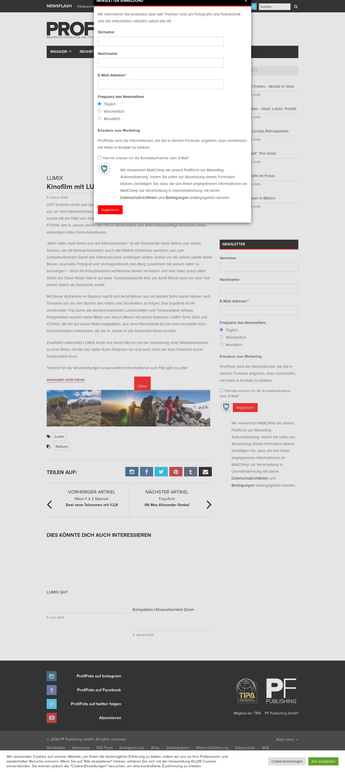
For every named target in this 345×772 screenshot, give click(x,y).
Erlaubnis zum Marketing (241, 356)
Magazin (58, 51)
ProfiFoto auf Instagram (99, 676)
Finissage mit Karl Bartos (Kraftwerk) (103, 6)
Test (116, 51)
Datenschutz (245, 747)
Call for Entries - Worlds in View (267, 86)
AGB (265, 747)
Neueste (250, 70)
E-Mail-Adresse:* (234, 301)
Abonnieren (110, 718)
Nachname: (230, 279)
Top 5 (229, 70)
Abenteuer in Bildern (258, 198)
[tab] (229, 70)
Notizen (62, 446)
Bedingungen (242, 485)
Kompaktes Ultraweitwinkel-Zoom (163, 609)
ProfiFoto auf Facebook (99, 690)
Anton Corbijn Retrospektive (265, 131)
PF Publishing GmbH (281, 695)
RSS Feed (104, 747)
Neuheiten (90, 51)
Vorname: (228, 258)
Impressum (81, 747)
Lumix (59, 436)
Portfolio (163, 51)
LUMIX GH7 (57, 592)
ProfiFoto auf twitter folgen (96, 704)
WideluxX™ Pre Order (258, 153)
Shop (155, 747)
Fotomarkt (192, 51)
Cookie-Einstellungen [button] (287, 761)
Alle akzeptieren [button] (323, 761)
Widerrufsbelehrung (212, 747)
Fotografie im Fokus (258, 175)
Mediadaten (56, 747)
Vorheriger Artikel (91, 491)
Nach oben (287, 739)
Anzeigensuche (131, 747)
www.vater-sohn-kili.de (66, 379)
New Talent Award (230, 51)
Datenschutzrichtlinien (249, 478)
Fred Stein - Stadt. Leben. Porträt (268, 108)
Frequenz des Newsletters (243, 323)
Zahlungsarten (177, 747)
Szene (134, 51)
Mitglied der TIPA (247, 695)
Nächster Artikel (166, 491)
